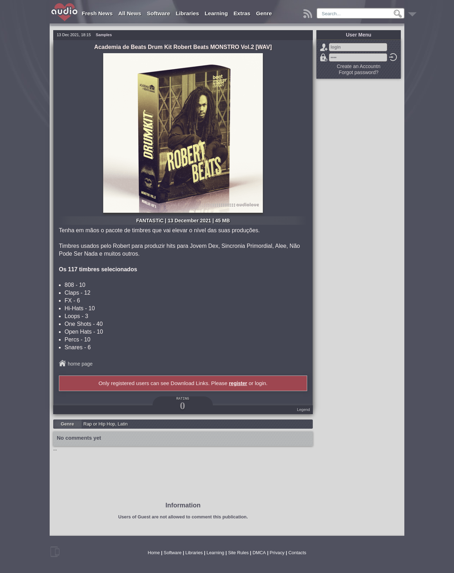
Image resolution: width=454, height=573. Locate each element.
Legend (303, 409)
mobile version (55, 551)
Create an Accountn (359, 66)
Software (158, 13)
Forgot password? (324, 57)
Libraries (187, 13)
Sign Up (324, 47)
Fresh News (97, 13)
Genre (264, 13)
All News (130, 13)
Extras (242, 13)
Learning (216, 13)
